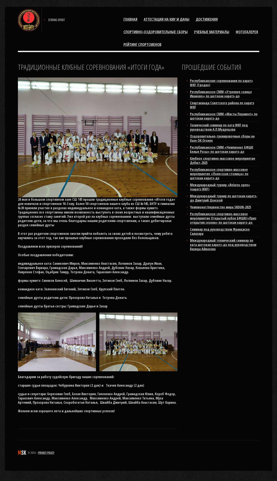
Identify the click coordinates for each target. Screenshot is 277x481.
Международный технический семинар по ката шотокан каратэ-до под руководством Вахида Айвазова (223, 244)
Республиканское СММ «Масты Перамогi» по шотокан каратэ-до (224, 116)
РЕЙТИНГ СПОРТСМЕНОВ (142, 44)
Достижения (207, 19)
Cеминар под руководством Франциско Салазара (220, 231)
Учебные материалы (211, 31)
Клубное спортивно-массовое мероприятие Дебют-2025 (222, 160)
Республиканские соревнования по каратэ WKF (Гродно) (221, 82)
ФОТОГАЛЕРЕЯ (247, 31)
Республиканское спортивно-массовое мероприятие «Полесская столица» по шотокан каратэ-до (219, 173)
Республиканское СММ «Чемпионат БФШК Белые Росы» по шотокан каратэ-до (221, 149)
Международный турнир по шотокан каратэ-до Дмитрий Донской (223, 198)
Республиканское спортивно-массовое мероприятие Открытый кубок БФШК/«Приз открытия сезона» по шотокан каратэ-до (223, 218)
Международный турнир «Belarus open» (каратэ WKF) (220, 187)
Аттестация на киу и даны (166, 19)
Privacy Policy (46, 453)
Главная (130, 19)
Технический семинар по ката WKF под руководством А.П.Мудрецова (219, 127)
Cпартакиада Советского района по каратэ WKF (222, 105)
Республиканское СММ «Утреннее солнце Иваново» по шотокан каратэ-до (221, 93)
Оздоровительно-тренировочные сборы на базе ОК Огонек (222, 138)
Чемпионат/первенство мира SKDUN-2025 (220, 207)
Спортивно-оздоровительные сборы (155, 31)
